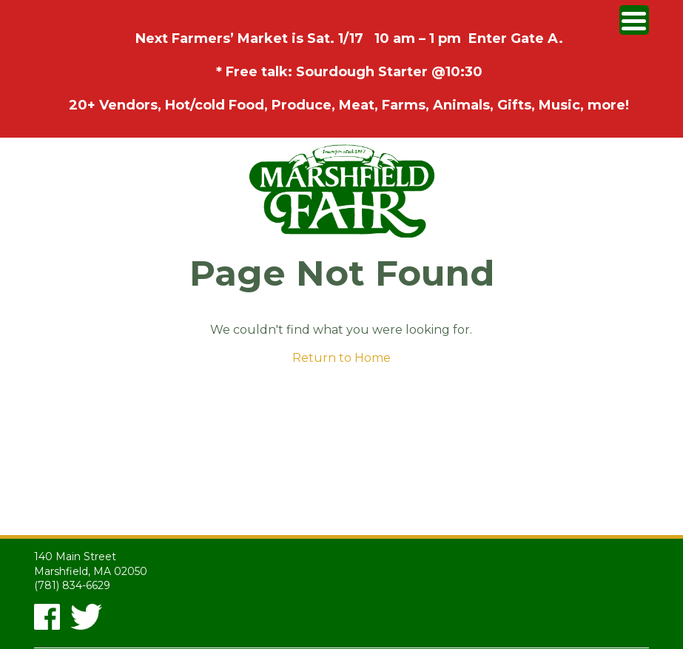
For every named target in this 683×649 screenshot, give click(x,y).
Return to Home (341, 358)
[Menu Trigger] (634, 20)
